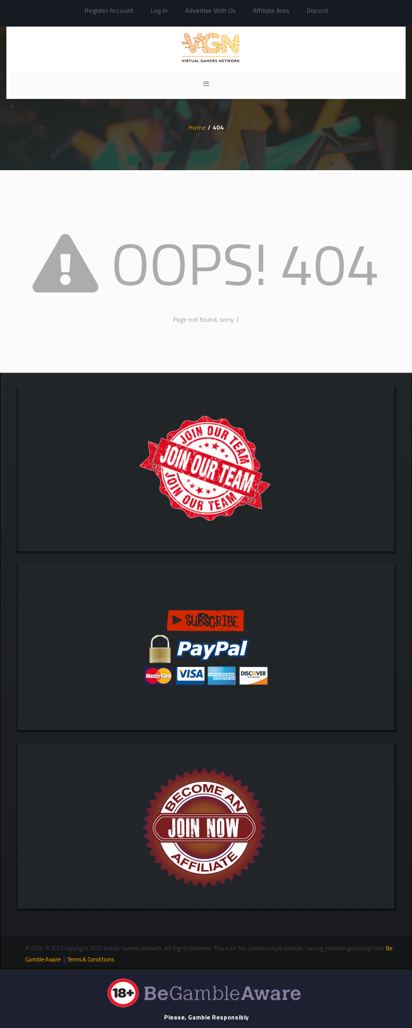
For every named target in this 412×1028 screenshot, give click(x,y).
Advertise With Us (210, 10)
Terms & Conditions (91, 959)
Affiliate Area (271, 10)
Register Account (109, 10)
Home (197, 127)
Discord (317, 10)
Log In (159, 10)
